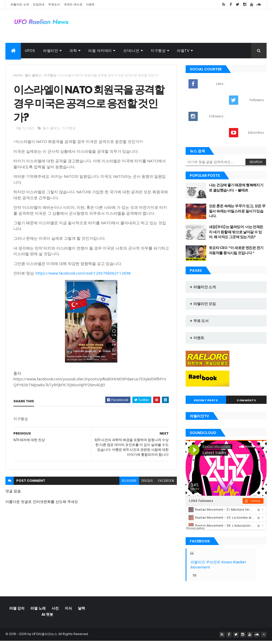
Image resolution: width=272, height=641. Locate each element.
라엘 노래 (38, 608)
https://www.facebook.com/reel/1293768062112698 (83, 273)
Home (17, 75)
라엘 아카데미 (100, 50)
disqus (147, 480)
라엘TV (183, 50)
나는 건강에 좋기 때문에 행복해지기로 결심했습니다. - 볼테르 (236, 187)
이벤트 (90, 4)
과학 (73, 50)
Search (255, 162)
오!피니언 (131, 50)
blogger (129, 480)
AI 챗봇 (47, 614)
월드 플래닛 (33, 75)
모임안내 (38, 4)
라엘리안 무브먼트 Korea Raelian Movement (218, 564)
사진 (55, 608)
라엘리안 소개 (20, 4)
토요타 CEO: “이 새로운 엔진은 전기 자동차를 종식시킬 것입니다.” (236, 250)
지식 (68, 608)
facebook (166, 480)
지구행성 (158, 50)
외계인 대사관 (73, 4)
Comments (246, 400)
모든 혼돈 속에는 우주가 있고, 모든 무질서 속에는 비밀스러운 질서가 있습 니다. (237, 211)
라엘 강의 (16, 608)
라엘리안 (50, 50)
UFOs (30, 50)
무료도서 (54, 4)
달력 (81, 608)
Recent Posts (206, 400)
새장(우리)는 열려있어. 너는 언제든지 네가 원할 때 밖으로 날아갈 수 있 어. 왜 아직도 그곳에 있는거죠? (236, 231)
